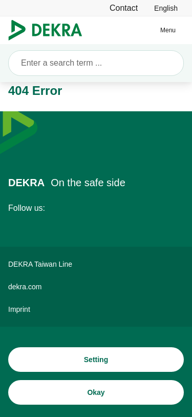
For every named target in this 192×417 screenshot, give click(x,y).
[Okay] (96, 392)
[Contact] (123, 8)
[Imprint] (96, 309)
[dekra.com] (96, 287)
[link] (166, 8)
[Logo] (49, 30)
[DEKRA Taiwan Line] (96, 264)
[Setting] (96, 359)
